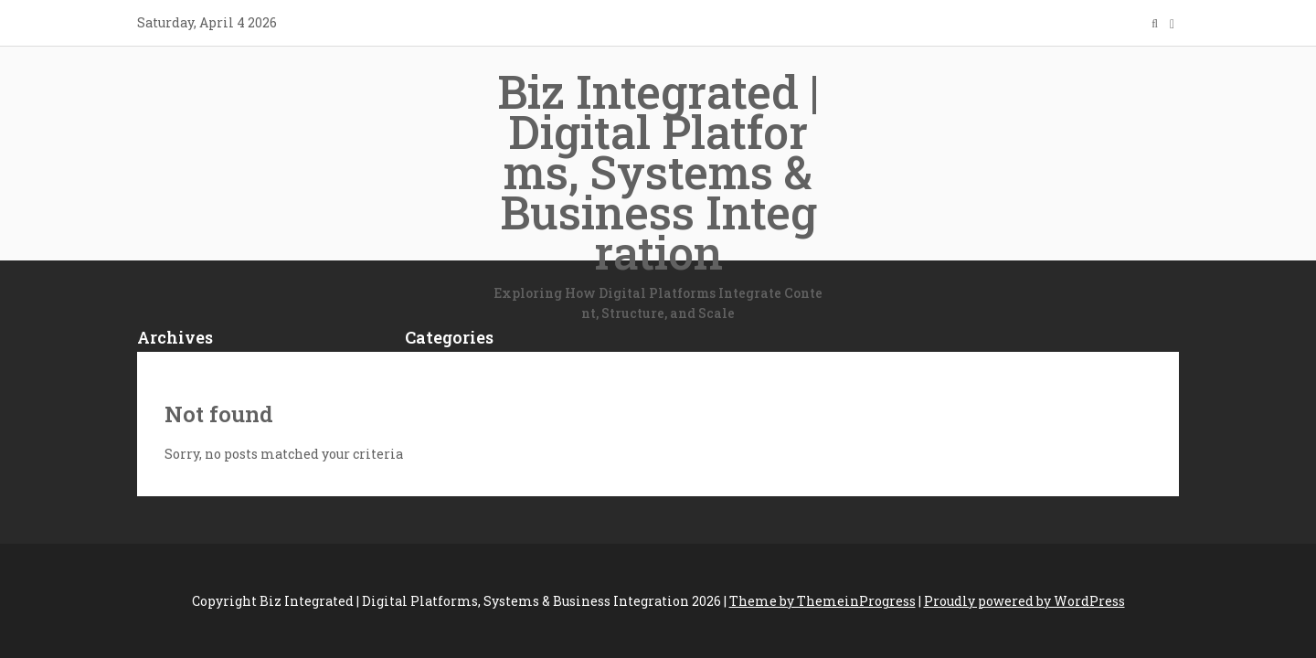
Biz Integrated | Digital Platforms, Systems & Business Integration (658, 192)
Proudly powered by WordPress (1024, 601)
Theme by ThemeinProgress (822, 601)
